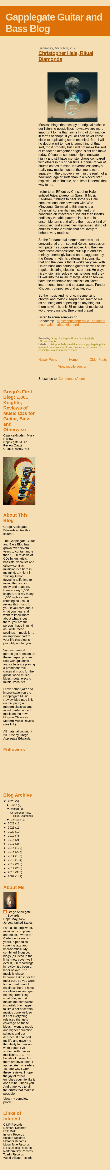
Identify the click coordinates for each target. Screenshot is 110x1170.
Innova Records (13, 1134)
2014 (11, 856)
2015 (11, 851)
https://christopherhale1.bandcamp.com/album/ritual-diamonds (72, 322)
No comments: (49, 341)
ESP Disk (9, 1131)
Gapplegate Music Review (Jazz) (15, 443)
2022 (11, 823)
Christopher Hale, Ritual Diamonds (21, 814)
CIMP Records (12, 1124)
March (15, 808)
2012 (11, 864)
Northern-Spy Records (18, 1151)
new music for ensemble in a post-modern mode (70, 349)
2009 (11, 876)
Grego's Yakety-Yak (16, 448)
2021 (11, 827)
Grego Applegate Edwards (19, 913)
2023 (11, 801)
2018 (11, 839)
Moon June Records (16, 1144)
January (16, 819)
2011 (11, 868)
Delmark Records (14, 1128)
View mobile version (72, 366)
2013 (11, 860)
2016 (11, 848)
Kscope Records (14, 1137)
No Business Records (17, 1147)
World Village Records (17, 1157)
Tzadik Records (13, 1154)
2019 (11, 835)
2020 (11, 831)
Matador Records (14, 1141)
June (14, 805)
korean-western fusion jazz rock (65, 347)
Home (73, 359)
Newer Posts (48, 359)
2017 (11, 843)
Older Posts (98, 359)
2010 (11, 872)
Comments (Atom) (72, 378)
